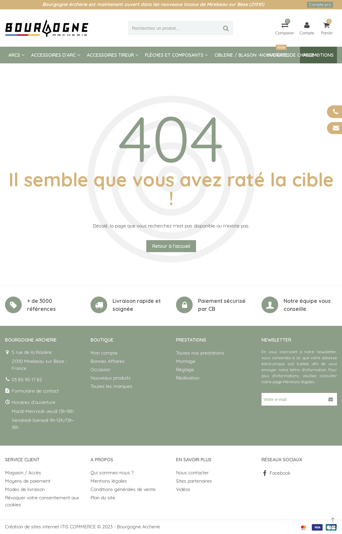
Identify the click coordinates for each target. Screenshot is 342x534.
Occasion (100, 370)
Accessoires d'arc (53, 55)
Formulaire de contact (35, 391)
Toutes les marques (111, 386)
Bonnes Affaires (108, 361)
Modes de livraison (25, 489)
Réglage (185, 370)
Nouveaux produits (111, 378)
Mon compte (104, 353)
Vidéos (183, 489)
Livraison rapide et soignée (137, 305)
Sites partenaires (194, 481)
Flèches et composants (174, 55)
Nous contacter (192, 473)
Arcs (14, 55)
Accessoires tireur (110, 55)
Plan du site (103, 498)
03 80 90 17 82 (27, 380)
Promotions (318, 55)
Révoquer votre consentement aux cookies (42, 501)
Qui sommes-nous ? (112, 473)
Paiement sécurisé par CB (221, 305)
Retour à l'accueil (171, 246)
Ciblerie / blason (235, 55)
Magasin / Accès (23, 473)
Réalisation (187, 378)
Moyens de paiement (27, 481)
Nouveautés (275, 52)
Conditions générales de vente (123, 489)
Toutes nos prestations (200, 353)
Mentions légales (298, 381)
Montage (185, 361)
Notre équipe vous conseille (307, 305)
